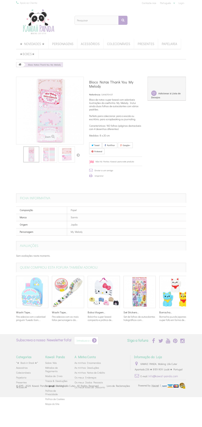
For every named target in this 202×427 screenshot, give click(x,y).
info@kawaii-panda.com (163, 376)
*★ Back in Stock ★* (27, 363)
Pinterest (97, 151)
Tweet (95, 145)
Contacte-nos (149, 3)
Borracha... (165, 312)
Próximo (78, 155)
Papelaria (169, 44)
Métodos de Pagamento (51, 369)
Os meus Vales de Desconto (90, 387)
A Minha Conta (85, 357)
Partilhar (110, 145)
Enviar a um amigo (104, 170)
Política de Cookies (55, 399)
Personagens (62, 44)
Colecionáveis (118, 44)
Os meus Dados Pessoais (89, 382)
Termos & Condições (56, 386)
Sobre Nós (51, 363)
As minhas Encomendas (88, 363)
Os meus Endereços (85, 377)
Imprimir (99, 175)
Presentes (146, 44)
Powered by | (149, 415)
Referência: (95, 94)
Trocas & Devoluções (56, 381)
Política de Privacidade (51, 392)
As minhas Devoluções (87, 367)
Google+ (125, 145)
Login (181, 3)
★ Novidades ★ (32, 44)
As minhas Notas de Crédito (90, 372)
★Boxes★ (27, 54)
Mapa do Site (52, 404)
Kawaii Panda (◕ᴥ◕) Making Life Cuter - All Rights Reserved (65, 415)
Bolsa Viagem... (96, 312)
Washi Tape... (23, 312)
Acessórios (90, 44)
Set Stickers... (131, 312)
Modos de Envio (53, 376)
